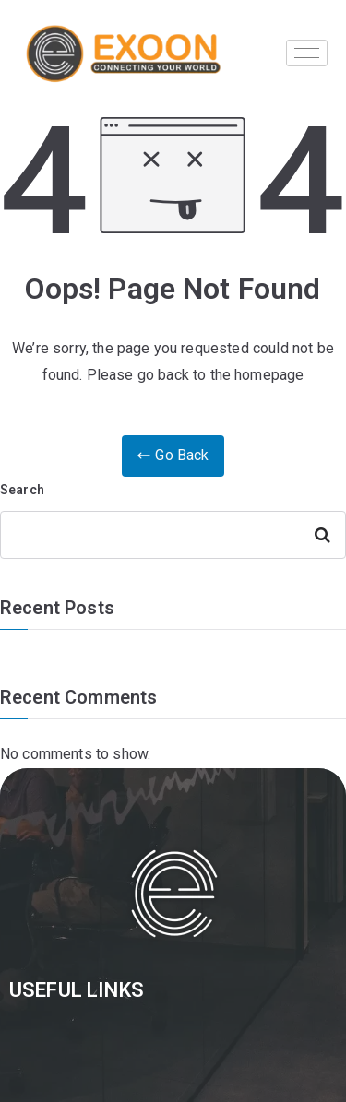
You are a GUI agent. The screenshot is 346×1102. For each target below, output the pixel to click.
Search (22, 489)
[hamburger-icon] (307, 53)
